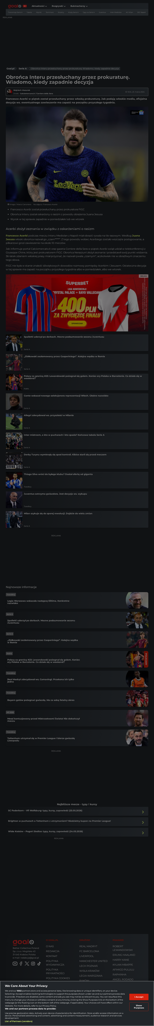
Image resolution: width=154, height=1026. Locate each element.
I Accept (139, 997)
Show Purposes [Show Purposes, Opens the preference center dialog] (139, 1006)
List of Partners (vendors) (18, 1021)
